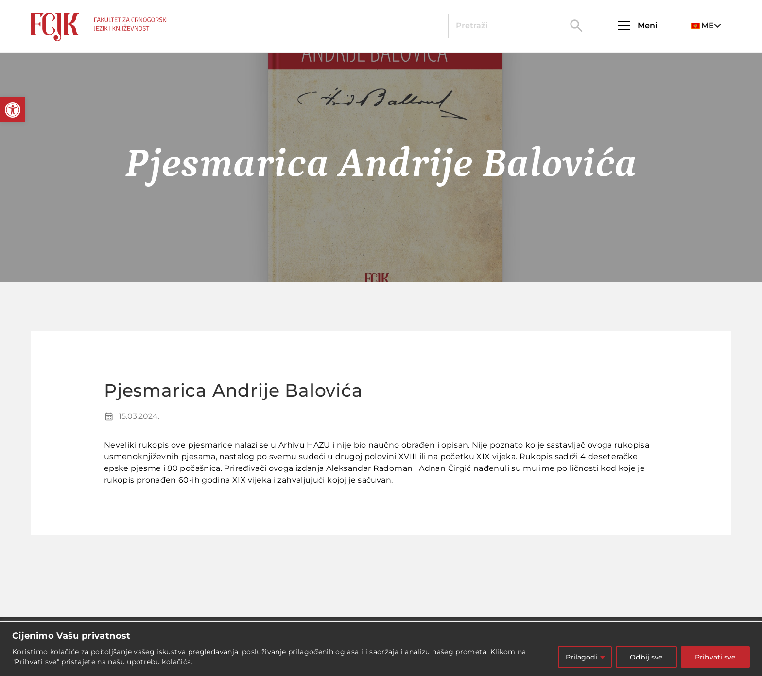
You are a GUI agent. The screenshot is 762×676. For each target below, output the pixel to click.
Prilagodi (581, 657)
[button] (12, 109)
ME (702, 25)
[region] (381, 648)
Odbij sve (646, 657)
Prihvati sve (715, 657)
